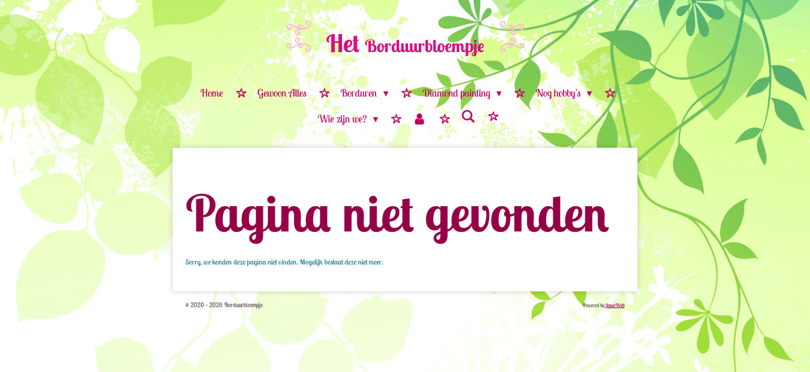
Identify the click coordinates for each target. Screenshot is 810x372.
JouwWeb (615, 305)
